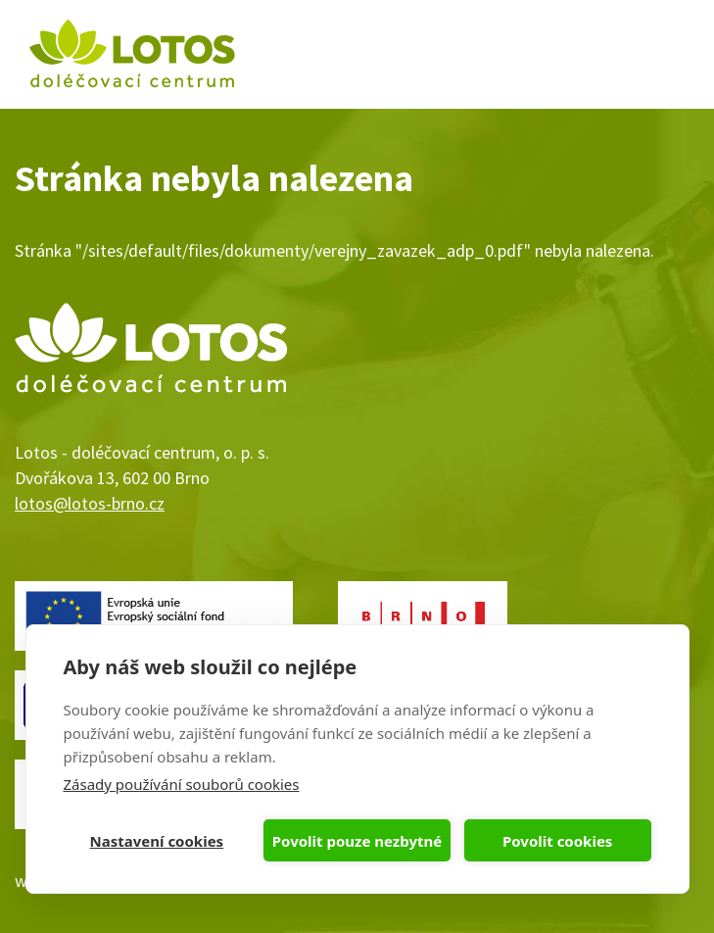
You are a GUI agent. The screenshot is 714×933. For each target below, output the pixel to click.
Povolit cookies (557, 841)
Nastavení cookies (157, 841)
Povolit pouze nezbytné (357, 841)
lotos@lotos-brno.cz (90, 503)
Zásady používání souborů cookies (182, 784)
